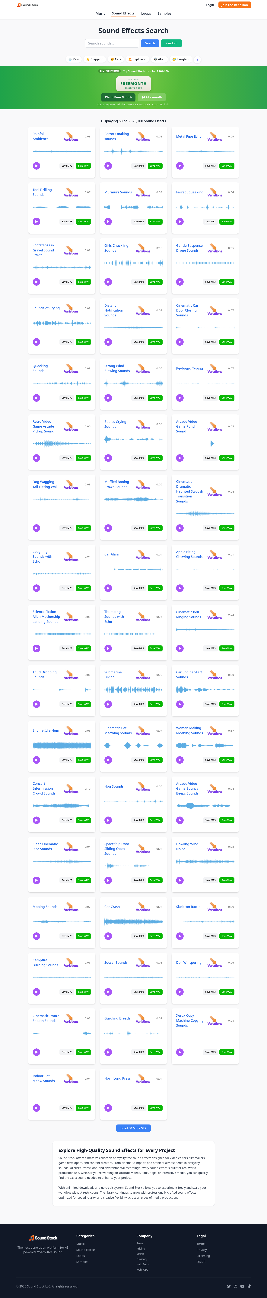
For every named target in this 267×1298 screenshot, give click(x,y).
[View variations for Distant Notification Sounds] (143, 310)
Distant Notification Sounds (113, 310)
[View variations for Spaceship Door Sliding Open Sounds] (143, 848)
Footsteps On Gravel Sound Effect (43, 250)
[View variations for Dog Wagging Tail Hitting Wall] (71, 484)
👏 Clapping (94, 59)
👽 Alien (159, 59)
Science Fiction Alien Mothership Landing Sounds (46, 616)
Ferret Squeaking (189, 192)
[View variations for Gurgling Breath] (143, 1018)
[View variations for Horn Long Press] (143, 1078)
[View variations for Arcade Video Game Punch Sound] (214, 426)
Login (210, 5)
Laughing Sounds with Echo (42, 556)
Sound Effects (123, 13)
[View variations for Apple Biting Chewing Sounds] (214, 554)
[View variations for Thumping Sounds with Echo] (143, 616)
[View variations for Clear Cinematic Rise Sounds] (71, 846)
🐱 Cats (115, 59)
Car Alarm (112, 554)
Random (171, 43)
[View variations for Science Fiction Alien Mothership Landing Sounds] (71, 616)
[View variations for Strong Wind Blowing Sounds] (143, 368)
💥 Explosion (137, 59)
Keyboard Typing (189, 368)
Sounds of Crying (46, 308)
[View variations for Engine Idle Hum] (71, 730)
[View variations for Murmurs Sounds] (143, 192)
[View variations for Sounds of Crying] (71, 308)
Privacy (202, 1250)
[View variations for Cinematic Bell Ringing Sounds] (214, 614)
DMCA (201, 1262)
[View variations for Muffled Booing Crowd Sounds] (143, 484)
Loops (146, 13)
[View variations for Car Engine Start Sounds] (214, 674)
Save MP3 (67, 165)
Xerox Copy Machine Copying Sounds (190, 1020)
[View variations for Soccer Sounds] (143, 962)
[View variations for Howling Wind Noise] (214, 846)
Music (100, 13)
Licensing (203, 1256)
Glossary (142, 1259)
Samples (164, 13)
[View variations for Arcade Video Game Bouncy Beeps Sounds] (214, 788)
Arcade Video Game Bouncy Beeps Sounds (187, 788)
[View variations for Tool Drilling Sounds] (71, 192)
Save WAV (83, 165)
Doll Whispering (189, 962)
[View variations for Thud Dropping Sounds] (71, 674)
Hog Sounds (114, 786)
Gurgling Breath (117, 1018)
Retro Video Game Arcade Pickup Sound (43, 426)
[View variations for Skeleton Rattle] (214, 906)
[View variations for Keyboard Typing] (214, 368)
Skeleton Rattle (188, 906)
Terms (201, 1244)
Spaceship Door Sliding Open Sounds (116, 848)
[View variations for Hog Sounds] (143, 786)
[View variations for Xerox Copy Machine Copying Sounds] (214, 1020)
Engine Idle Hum (46, 730)
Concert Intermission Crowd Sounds (44, 788)
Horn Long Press (117, 1078)
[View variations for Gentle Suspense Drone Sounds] (214, 248)
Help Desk (143, 1264)
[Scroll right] (197, 59)
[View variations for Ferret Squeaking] (214, 192)
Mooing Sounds (45, 906)
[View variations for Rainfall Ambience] (71, 136)
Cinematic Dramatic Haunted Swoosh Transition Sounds (189, 491)
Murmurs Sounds (118, 192)
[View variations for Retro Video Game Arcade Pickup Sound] (71, 426)
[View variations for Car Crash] (143, 906)
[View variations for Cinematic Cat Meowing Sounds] (143, 730)
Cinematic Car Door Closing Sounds (187, 310)
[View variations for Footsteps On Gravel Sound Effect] (71, 250)
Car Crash (112, 906)
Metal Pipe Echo (189, 136)
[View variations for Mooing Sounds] (71, 906)
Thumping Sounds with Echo (114, 616)
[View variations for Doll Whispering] (214, 962)
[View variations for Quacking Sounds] (71, 368)
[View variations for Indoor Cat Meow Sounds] (71, 1078)
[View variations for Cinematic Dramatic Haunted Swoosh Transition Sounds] (214, 491)
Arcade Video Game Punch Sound (186, 426)
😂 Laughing (181, 59)
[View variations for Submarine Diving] (143, 674)
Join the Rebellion (234, 5)
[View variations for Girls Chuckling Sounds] (143, 248)
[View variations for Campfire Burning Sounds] (71, 962)
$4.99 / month (151, 97)
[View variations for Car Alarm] (143, 554)
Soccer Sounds (116, 962)
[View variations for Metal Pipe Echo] (214, 136)
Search (150, 43)
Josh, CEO (142, 1269)
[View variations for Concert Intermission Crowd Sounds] (71, 788)
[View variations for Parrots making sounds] (143, 136)
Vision (140, 1254)
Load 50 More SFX (133, 1128)
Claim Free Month (118, 97)
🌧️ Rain (73, 59)
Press (140, 1243)
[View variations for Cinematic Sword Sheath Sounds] (71, 1018)
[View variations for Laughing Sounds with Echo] (71, 556)
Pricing (141, 1248)
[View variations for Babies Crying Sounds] (143, 424)
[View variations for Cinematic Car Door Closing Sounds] (214, 310)
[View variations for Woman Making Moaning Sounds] (214, 730)
